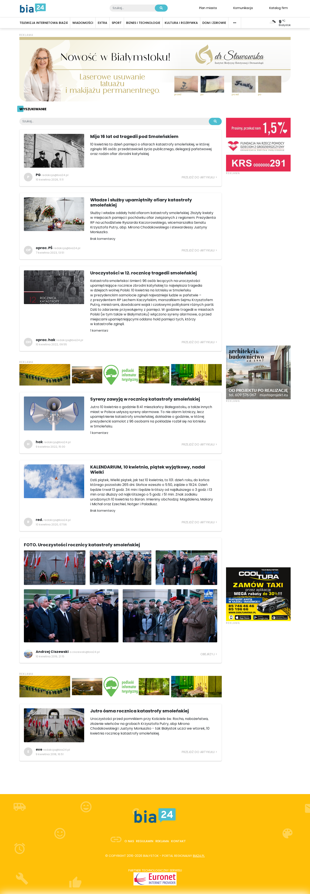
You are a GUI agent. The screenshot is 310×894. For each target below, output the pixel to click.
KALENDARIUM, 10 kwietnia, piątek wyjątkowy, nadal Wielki (147, 469)
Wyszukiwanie (32, 109)
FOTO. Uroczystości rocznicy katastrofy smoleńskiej (82, 545)
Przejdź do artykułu (198, 177)
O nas (129, 841)
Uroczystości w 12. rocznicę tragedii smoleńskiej (143, 273)
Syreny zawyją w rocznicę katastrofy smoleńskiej (145, 399)
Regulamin (144, 841)
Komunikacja (243, 8)
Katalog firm (278, 8)
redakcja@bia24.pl (55, 175)
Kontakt (178, 841)
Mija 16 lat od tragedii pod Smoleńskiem (134, 136)
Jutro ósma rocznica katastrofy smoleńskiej (139, 711)
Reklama (162, 841)
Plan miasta (208, 8)
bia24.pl (199, 856)
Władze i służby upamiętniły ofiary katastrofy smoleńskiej (141, 202)
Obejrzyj (207, 654)
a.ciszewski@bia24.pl (85, 652)
